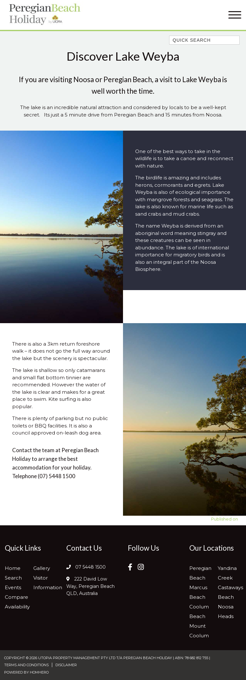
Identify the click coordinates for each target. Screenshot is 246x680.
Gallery (41, 568)
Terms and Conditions (26, 665)
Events (13, 587)
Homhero (39, 672)
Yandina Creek (227, 573)
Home (12, 568)
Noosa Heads (226, 611)
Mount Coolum (199, 631)
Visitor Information (47, 582)
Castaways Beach (230, 592)
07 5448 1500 (90, 567)
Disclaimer (66, 665)
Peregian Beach (200, 573)
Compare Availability (17, 602)
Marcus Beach (198, 592)
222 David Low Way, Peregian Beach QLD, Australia (90, 586)
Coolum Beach (199, 611)
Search (13, 578)
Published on (224, 519)
